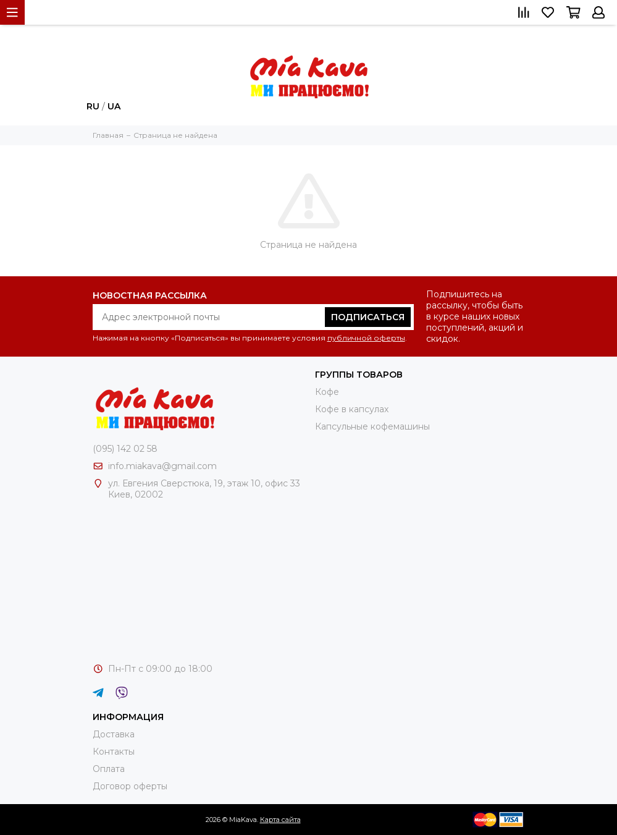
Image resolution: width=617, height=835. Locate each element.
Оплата (109, 768)
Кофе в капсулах (351, 409)
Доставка (114, 734)
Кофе (327, 391)
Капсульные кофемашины (372, 426)
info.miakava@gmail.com (162, 466)
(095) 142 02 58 (125, 448)
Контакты (114, 751)
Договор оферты (130, 786)
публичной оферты (366, 337)
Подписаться (368, 317)
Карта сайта (280, 819)
